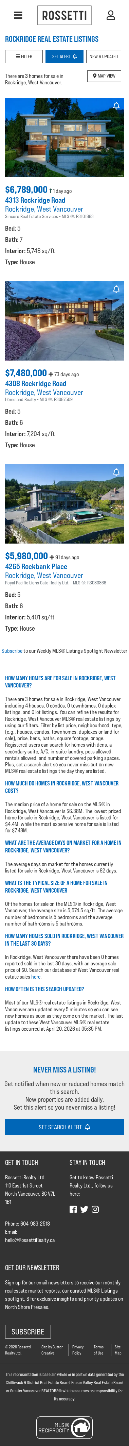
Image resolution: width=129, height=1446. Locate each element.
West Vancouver (60, 208)
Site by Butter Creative (52, 1350)
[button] (18, 15)
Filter (24, 56)
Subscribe (12, 651)
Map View (104, 76)
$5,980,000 (27, 556)
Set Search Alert (64, 1127)
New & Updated (104, 56)
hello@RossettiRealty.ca (30, 1240)
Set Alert (64, 56)
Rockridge (19, 208)
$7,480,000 (27, 373)
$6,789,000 (27, 189)
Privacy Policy (78, 1350)
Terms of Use (99, 1350)
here (35, 977)
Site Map (118, 1350)
